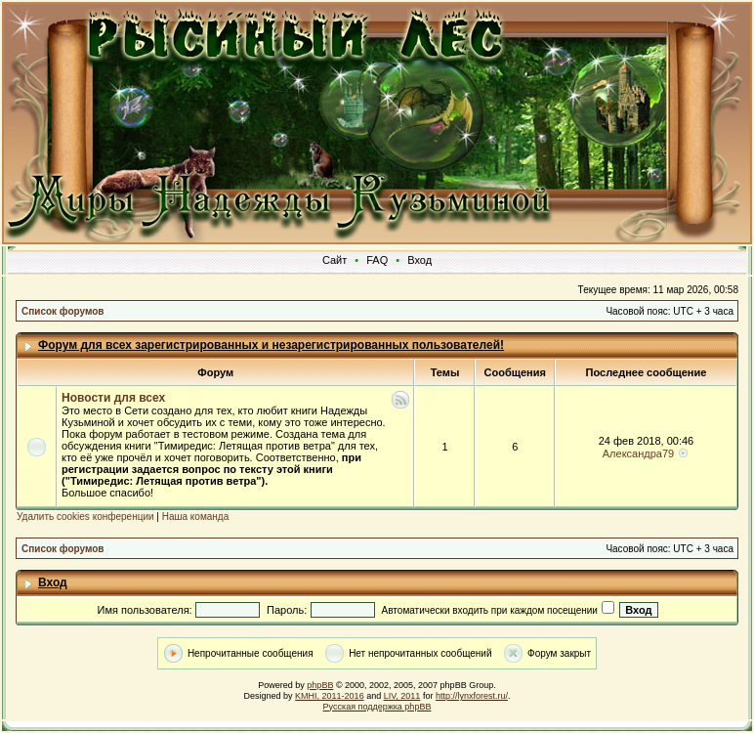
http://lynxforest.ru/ (472, 696)
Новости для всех (113, 398)
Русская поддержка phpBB (377, 706)
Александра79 (638, 453)
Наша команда (196, 516)
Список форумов (63, 311)
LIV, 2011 (402, 696)
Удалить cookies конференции (85, 516)
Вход (419, 260)
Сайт (334, 260)
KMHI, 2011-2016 (329, 696)
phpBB (320, 685)
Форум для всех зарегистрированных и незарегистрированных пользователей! (271, 345)
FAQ (377, 260)
